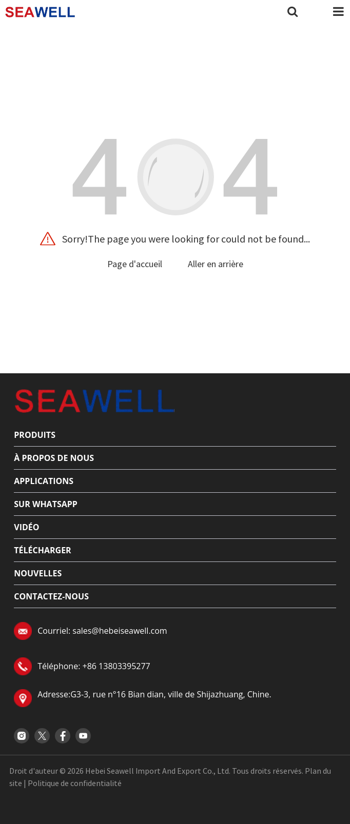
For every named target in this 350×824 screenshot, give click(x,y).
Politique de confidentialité (75, 783)
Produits (34, 434)
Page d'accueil (134, 264)
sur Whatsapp (45, 504)
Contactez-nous (51, 596)
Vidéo (26, 527)
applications (43, 481)
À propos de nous (54, 458)
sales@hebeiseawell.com (119, 630)
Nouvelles (38, 573)
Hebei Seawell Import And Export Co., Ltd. (157, 771)
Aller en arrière (215, 264)
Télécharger (42, 550)
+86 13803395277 (116, 666)
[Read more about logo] (94, 400)
